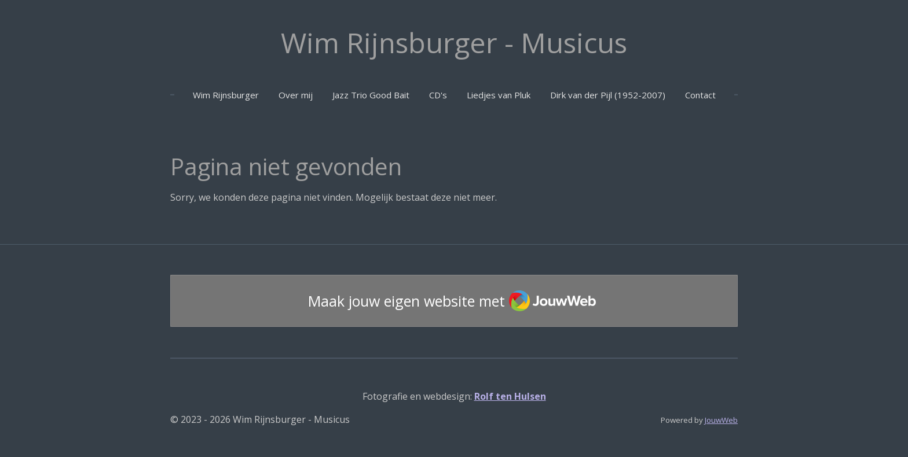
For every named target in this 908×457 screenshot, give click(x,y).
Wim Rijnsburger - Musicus (454, 42)
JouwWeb (721, 420)
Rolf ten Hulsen (510, 396)
